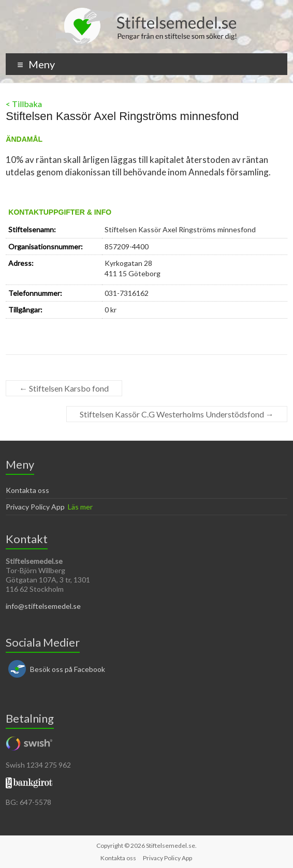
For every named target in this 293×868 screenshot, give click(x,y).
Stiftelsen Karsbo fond (64, 388)
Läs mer (80, 506)
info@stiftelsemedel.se (43, 606)
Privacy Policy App (35, 506)
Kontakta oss (27, 490)
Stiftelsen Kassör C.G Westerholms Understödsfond (177, 414)
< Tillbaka (24, 104)
